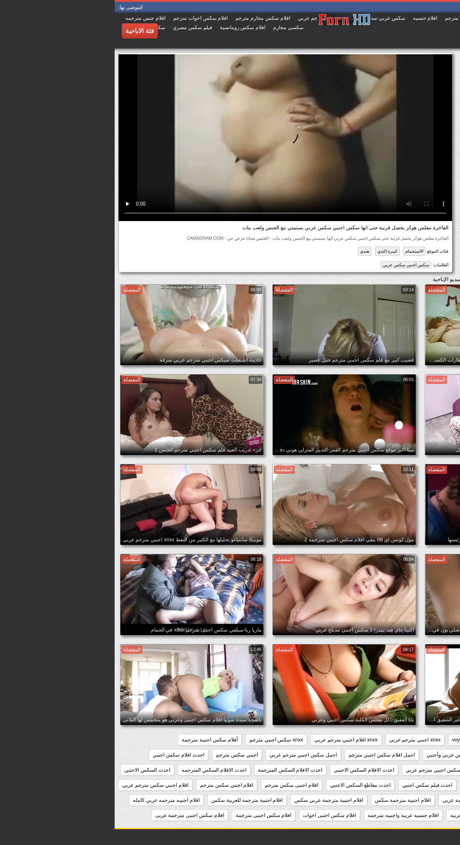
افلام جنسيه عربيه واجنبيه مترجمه (288, 815)
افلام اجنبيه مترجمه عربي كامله (51, 800)
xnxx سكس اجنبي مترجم (161, 740)
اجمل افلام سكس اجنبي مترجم (267, 755)
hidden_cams (434, 740)
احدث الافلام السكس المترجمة (175, 770)
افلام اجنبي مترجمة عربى (355, 800)
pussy (401, 740)
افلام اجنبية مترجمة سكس (288, 800)
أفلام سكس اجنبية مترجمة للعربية (413, 755)
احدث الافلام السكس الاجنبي (249, 770)
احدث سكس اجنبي (369, 785)
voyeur (345, 740)
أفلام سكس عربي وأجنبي (339, 755)
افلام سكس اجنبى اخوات (215, 815)
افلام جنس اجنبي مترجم (423, 815)
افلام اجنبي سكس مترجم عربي (41, 785)
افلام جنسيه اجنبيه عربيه (361, 815)
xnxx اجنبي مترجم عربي (300, 740)
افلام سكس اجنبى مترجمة (149, 815)
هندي (249, 251)
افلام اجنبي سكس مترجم (112, 785)
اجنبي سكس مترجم (122, 755)
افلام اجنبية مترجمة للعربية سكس (133, 800)
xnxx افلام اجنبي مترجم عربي (231, 740)
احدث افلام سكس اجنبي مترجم (415, 770)
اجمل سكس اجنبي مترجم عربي (189, 755)
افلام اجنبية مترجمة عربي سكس (214, 800)
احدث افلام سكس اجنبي (64, 755)
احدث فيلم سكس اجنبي (313, 785)
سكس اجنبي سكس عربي (291, 264)
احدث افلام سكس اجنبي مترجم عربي (331, 770)
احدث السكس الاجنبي (33, 770)
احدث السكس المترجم (425, 785)
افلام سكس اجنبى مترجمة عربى (75, 815)
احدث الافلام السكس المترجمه (99, 770)
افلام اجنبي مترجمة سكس (421, 800)
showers (373, 740)
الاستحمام (300, 251)
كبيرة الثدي (273, 251)
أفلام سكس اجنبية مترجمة (95, 740)
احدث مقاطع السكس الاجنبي (245, 785)
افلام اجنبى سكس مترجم (177, 785)
